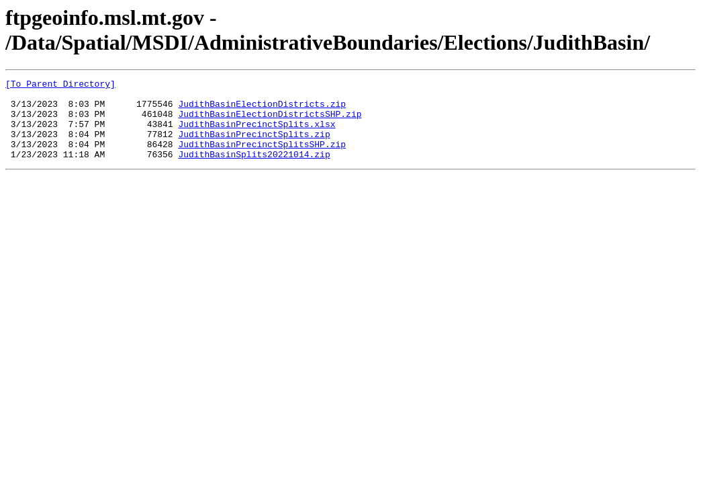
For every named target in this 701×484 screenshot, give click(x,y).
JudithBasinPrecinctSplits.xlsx (256, 134)
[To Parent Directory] (60, 85)
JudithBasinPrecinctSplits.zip (254, 146)
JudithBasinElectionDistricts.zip (262, 110)
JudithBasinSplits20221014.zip (254, 170)
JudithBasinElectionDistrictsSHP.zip (269, 122)
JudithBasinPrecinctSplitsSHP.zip (262, 158)
